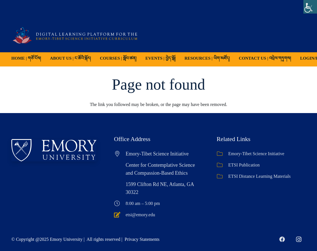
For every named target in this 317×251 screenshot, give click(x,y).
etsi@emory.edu (140, 214)
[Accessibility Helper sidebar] (310, 7)
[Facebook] (282, 239)
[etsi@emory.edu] (120, 215)
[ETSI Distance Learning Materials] (222, 176)
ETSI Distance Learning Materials (259, 176)
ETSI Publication (244, 165)
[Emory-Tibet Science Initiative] (222, 154)
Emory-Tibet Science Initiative (256, 153)
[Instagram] (298, 239)
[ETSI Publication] (222, 165)
